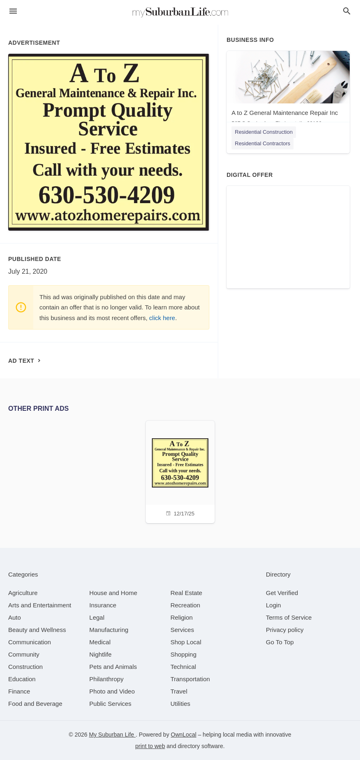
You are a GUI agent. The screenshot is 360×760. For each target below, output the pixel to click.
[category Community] (23, 654)
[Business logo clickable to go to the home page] (180, 12)
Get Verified (282, 592)
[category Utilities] (180, 703)
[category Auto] (14, 617)
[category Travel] (178, 691)
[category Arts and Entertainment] (39, 605)
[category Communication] (29, 642)
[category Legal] (97, 617)
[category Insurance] (103, 605)
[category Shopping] (183, 654)
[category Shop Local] (185, 642)
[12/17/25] (180, 471)
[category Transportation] (190, 678)
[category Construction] (25, 666)
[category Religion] (181, 617)
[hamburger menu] (13, 11)
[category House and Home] (113, 592)
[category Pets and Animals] (113, 666)
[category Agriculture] (23, 592)
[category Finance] (19, 691)
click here (162, 317)
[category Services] (182, 629)
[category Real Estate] (186, 592)
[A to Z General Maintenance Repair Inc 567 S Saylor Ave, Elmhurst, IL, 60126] (288, 90)
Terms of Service (289, 617)
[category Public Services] (110, 703)
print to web (150, 746)
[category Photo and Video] (112, 691)
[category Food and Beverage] (35, 703)
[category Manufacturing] (108, 629)
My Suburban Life (112, 734)
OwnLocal (183, 734)
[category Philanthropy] (106, 678)
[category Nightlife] (100, 654)
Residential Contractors (262, 143)
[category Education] (22, 678)
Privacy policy (285, 629)
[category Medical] (100, 642)
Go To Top (280, 642)
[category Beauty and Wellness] (37, 629)
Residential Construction (264, 132)
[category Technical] (183, 666)
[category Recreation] (185, 605)
